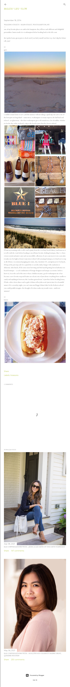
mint (32, 262)
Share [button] (6, 371)
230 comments (17, 660)
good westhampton (50, 273)
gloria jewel (54, 262)
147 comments (17, 551)
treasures (14, 375)
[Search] (64, 3)
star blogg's (36, 285)
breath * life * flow (15, 8)
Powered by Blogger (35, 675)
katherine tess (60, 267)
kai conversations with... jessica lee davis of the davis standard (34, 547)
